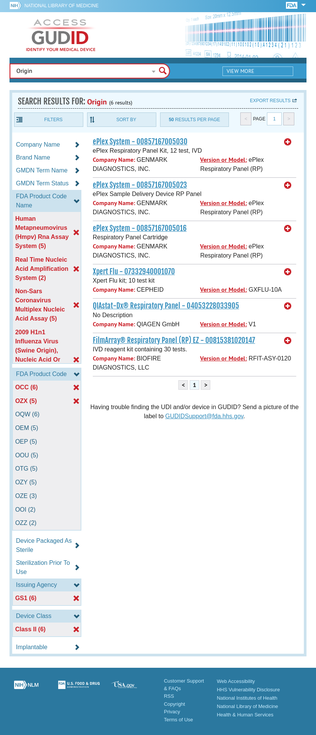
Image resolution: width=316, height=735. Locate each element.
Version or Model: (223, 160)
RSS (169, 696)
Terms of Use (178, 719)
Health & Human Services (245, 715)
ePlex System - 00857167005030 (140, 141)
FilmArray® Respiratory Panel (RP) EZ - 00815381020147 (174, 340)
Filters (53, 119)
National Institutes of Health (247, 698)
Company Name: (114, 160)
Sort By (126, 119)
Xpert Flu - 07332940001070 (134, 271)
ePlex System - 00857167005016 (140, 228)
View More (240, 71)
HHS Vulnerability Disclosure (248, 689)
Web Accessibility (236, 681)
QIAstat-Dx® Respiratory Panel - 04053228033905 (166, 305)
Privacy (172, 711)
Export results (270, 100)
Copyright (174, 704)
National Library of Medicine (61, 5)
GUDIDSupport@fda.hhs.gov (204, 416)
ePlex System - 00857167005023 (140, 185)
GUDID (61, 35)
